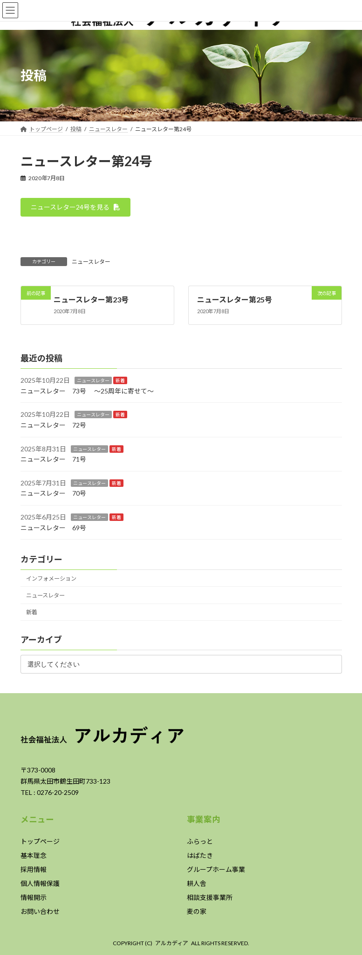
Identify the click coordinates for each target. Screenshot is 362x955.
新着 (120, 380)
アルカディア (171, 943)
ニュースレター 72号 (53, 425)
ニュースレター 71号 (53, 459)
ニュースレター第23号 (91, 299)
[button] (75, 207)
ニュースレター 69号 (53, 527)
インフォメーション (51, 578)
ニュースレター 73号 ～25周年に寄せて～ (87, 391)
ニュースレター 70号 (53, 493)
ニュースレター (91, 261)
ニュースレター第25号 (234, 299)
